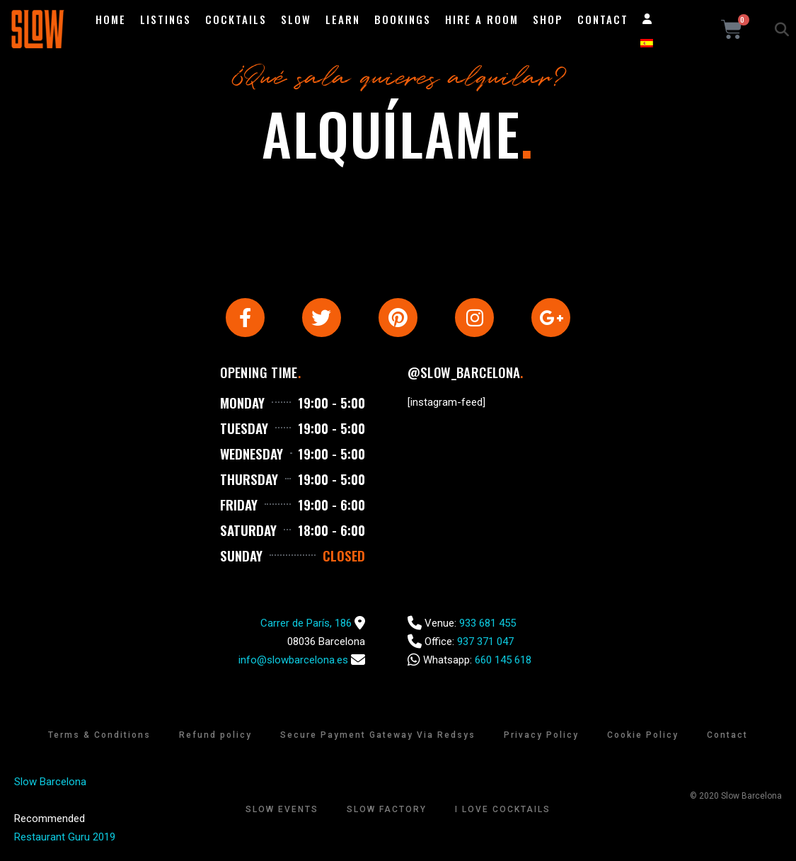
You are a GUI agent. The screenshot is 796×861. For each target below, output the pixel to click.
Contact (602, 19)
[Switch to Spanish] (646, 43)
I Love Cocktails (502, 810)
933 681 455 (487, 623)
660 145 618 (503, 660)
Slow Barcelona (50, 782)
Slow (296, 19)
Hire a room (482, 19)
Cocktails (236, 19)
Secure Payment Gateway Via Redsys (377, 736)
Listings (165, 19)
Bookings (402, 19)
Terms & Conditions (99, 736)
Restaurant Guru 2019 (64, 837)
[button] (782, 30)
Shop (548, 19)
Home (111, 19)
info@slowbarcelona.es (293, 660)
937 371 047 (485, 642)
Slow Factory (387, 810)
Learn (342, 19)
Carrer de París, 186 (306, 623)
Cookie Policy (643, 736)
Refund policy (215, 736)
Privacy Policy (541, 736)
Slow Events (282, 810)
